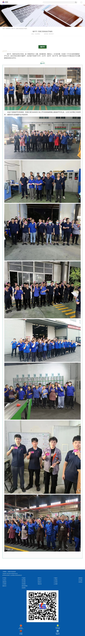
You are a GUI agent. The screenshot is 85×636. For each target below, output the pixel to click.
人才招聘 (55, 583)
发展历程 (4, 582)
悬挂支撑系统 (24, 585)
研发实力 (39, 582)
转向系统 (24, 580)
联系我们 (80, 582)
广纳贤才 (55, 578)
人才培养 (55, 582)
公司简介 (4, 580)
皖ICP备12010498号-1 (6, 575)
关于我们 (4, 578)
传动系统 (24, 583)
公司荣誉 (4, 583)
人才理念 (55, 580)
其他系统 (24, 587)
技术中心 (39, 580)
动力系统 (24, 582)
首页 (4, 28)
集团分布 (4, 585)
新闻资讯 (8, 28)
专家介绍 (39, 583)
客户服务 (80, 580)
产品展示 (24, 578)
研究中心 (39, 578)
